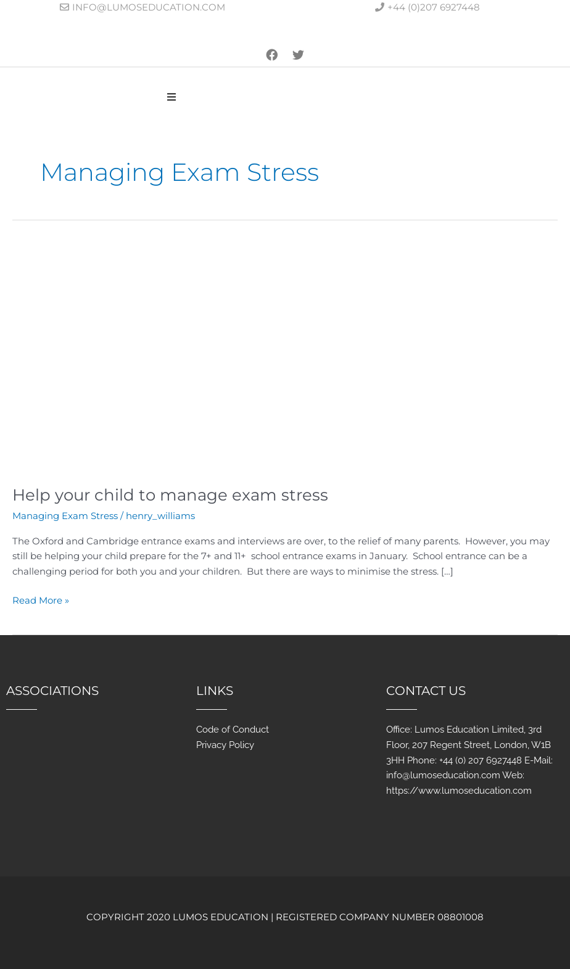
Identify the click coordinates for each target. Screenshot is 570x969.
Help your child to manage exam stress (170, 495)
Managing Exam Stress (65, 516)
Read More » (40, 599)
